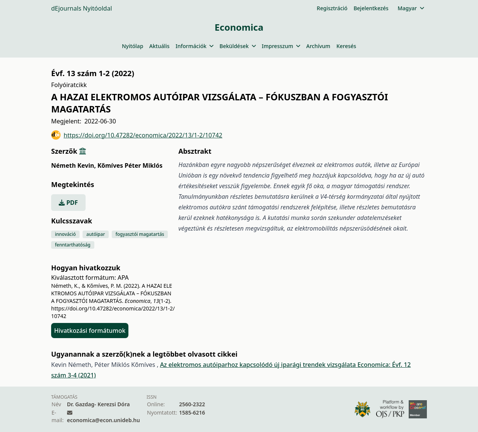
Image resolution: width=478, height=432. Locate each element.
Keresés (346, 46)
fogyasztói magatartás (140, 234)
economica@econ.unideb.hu (103, 420)
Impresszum (281, 46)
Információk (195, 46)
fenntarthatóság (73, 245)
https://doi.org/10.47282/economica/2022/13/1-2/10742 (136, 135)
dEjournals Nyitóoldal (81, 8)
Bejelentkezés (370, 8)
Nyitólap (132, 46)
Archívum (318, 46)
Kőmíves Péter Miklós (129, 165)
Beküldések (238, 46)
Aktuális (159, 46)
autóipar (95, 234)
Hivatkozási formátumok (89, 330)
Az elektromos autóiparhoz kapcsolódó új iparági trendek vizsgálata (258, 364)
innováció (65, 234)
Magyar (411, 8)
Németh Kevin (73, 165)
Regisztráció (332, 8)
